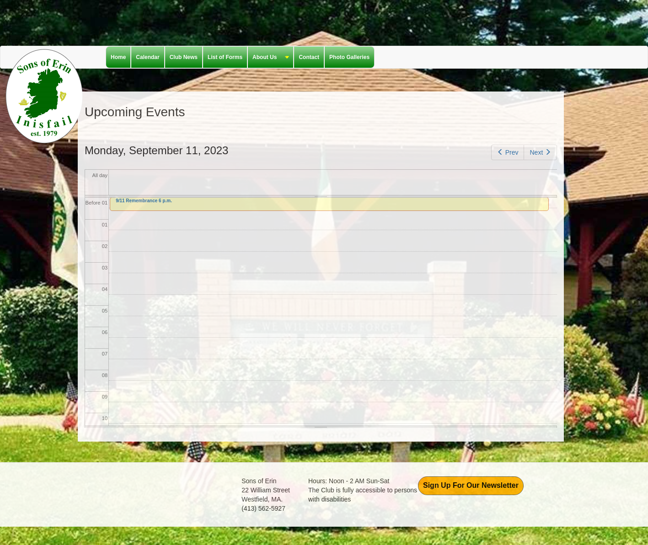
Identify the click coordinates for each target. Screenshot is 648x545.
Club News (184, 57)
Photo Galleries (349, 57)
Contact (309, 57)
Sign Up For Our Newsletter (471, 485)
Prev (507, 152)
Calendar (147, 57)
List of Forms (225, 57)
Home (118, 57)
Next (540, 152)
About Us (268, 57)
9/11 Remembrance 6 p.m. (144, 200)
